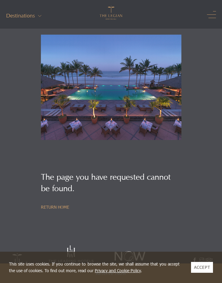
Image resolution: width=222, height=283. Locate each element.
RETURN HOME (55, 207)
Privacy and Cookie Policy (118, 270)
